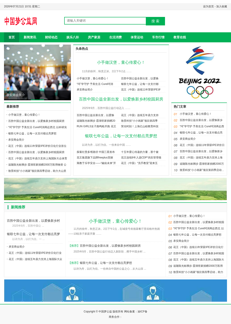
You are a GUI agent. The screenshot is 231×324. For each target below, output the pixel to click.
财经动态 (51, 37)
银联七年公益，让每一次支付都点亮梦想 (32, 133)
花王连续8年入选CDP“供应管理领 (141, 157)
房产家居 (94, 37)
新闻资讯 (30, 37)
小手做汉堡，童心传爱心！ (24, 114)
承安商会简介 (15, 95)
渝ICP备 (142, 311)
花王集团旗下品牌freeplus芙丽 (95, 157)
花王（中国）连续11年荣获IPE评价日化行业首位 (37, 146)
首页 (11, 37)
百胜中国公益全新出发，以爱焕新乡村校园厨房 (36, 121)
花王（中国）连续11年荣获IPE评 (141, 89)
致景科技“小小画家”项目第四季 (139, 120)
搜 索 (155, 21)
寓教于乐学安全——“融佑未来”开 (96, 163)
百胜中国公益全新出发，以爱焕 (140, 78)
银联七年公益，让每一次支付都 (140, 84)
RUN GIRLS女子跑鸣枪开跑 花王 (96, 126)
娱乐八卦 (72, 37)
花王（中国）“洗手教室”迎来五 (139, 163)
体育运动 (137, 37)
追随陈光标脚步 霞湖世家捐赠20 (96, 120)
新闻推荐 (18, 207)
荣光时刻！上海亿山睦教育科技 (140, 126)
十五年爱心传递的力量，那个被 (140, 152)
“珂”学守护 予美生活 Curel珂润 (95, 84)
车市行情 (158, 37)
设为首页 (208, 6)
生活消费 (115, 37)
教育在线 (179, 37)
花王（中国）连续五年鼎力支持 (140, 115)
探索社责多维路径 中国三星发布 (96, 152)
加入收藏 (221, 6)
